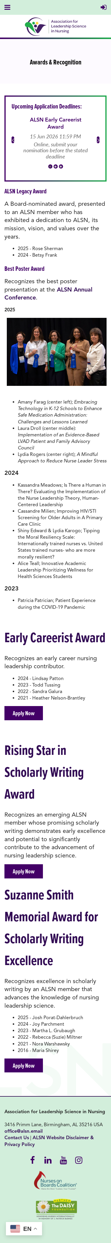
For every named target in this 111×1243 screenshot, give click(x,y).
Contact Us (16, 1138)
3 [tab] (61, 166)
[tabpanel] (55, 138)
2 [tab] (56, 166)
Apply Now (24, 713)
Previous (13, 140)
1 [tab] (50, 166)
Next (98, 140)
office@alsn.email (23, 1131)
